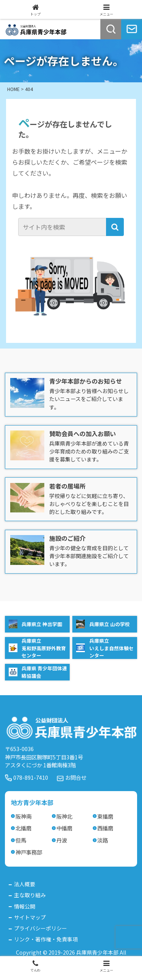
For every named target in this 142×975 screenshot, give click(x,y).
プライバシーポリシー (40, 928)
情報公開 (24, 906)
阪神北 (64, 816)
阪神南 (23, 816)
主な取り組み (30, 895)
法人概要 (24, 884)
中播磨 (64, 828)
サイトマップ (30, 917)
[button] (115, 227)
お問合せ (75, 777)
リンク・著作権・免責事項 (46, 939)
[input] (63, 227)
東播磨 (105, 816)
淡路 (102, 840)
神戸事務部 (29, 852)
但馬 (21, 840)
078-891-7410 (30, 777)
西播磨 (105, 828)
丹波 (61, 840)
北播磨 (23, 828)
